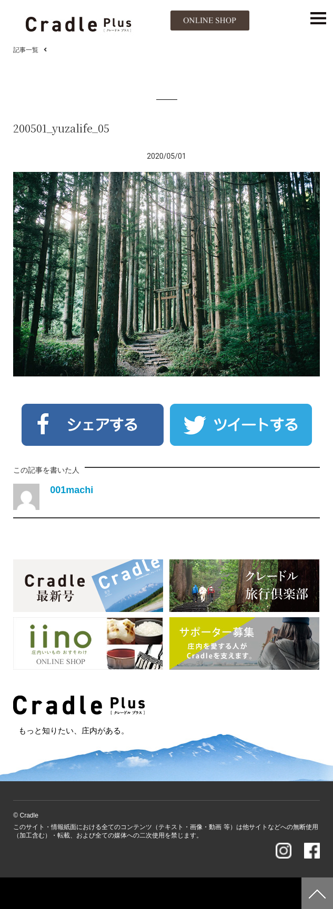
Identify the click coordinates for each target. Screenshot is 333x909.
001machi (71, 490)
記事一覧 (25, 50)
